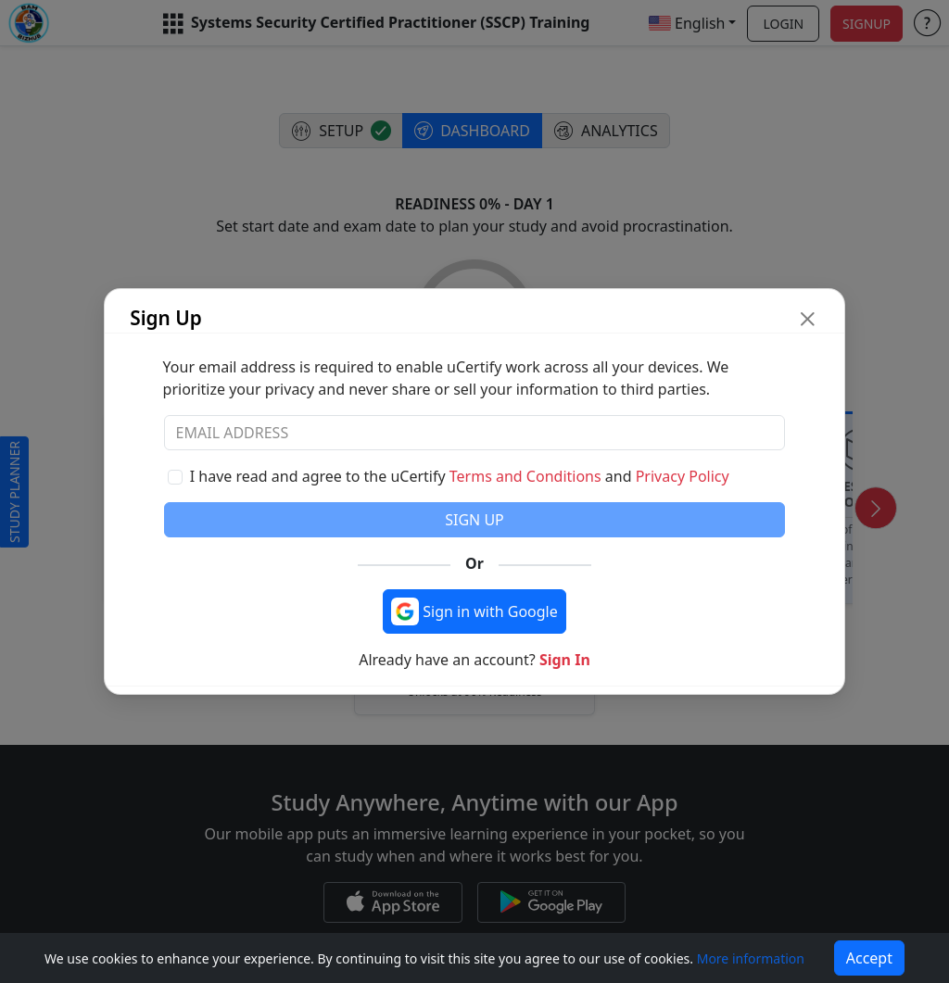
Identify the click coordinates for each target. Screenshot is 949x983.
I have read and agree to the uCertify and (459, 476)
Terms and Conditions (525, 476)
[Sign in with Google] (474, 611)
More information (750, 958)
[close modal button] (807, 318)
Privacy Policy (682, 476)
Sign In (564, 659)
